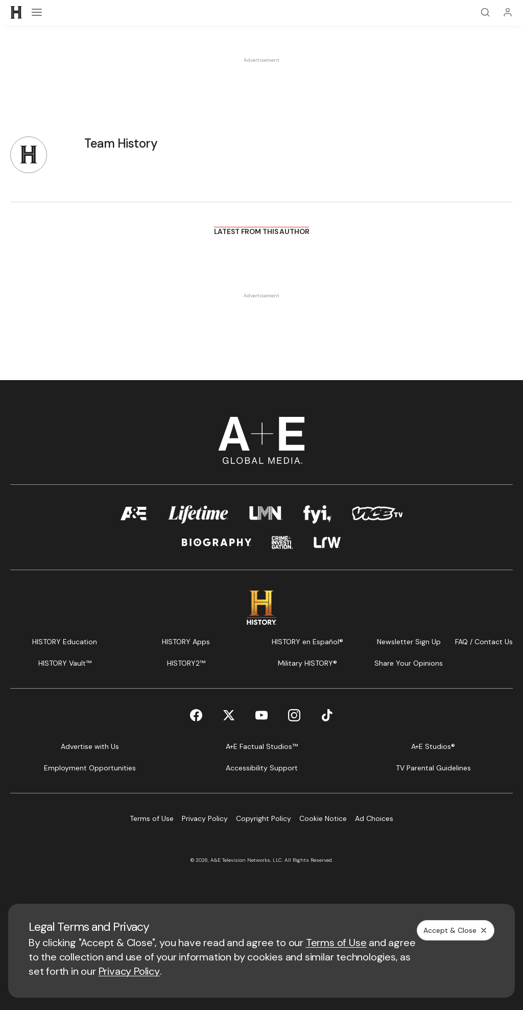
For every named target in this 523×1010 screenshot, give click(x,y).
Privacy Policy (129, 971)
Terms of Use (336, 942)
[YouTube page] (261, 715)
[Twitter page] (229, 715)
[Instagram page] (294, 715)
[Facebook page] (196, 715)
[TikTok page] (327, 715)
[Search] (485, 12)
